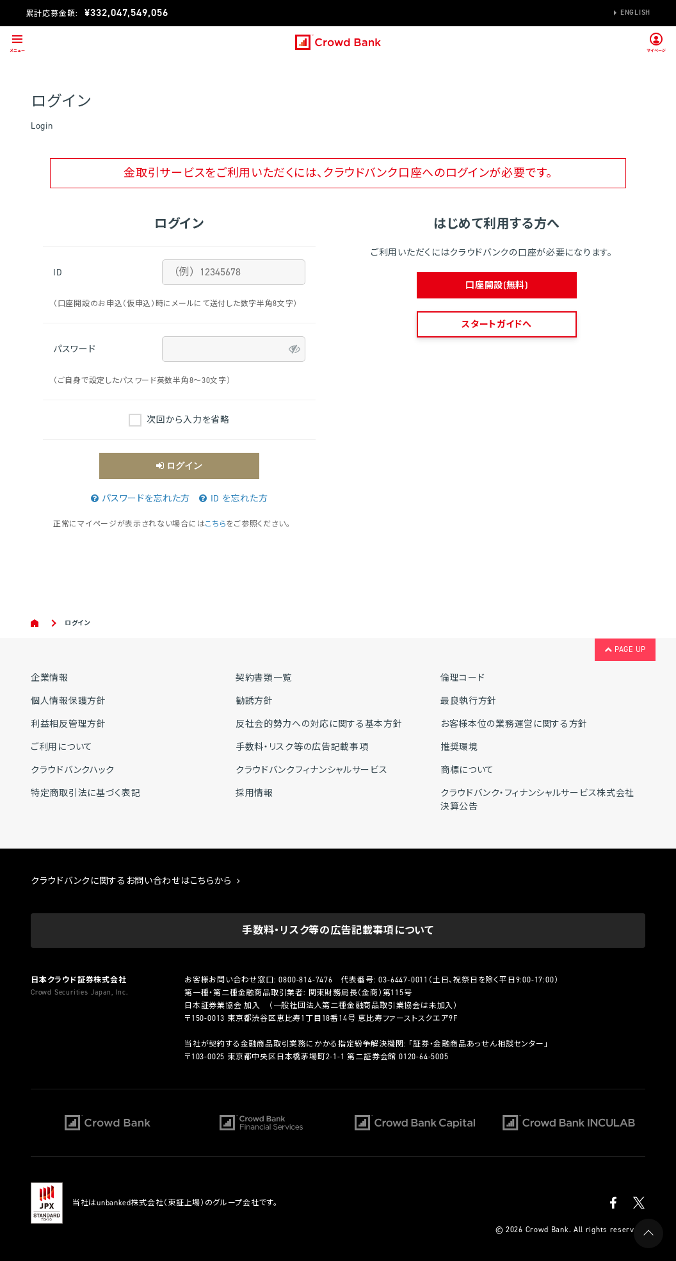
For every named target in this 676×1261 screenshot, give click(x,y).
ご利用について (62, 747)
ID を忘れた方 (233, 498)
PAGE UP (625, 649)
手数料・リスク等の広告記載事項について (337, 930)
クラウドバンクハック (73, 770)
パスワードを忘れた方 (140, 498)
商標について (467, 770)
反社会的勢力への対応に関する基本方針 (319, 724)
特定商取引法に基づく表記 (85, 793)
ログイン (179, 465)
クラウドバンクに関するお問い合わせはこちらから (136, 881)
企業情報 (49, 678)
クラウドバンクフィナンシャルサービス (312, 770)
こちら (215, 524)
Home (35, 623)
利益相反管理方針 (68, 724)
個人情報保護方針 (68, 701)
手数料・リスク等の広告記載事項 (302, 747)
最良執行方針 (468, 701)
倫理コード (462, 678)
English (635, 12)
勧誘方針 (254, 701)
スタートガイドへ (497, 324)
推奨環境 (459, 747)
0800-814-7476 (305, 980)
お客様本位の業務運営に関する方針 (514, 724)
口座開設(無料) (496, 285)
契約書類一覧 (264, 678)
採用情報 (254, 793)
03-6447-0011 (403, 980)
